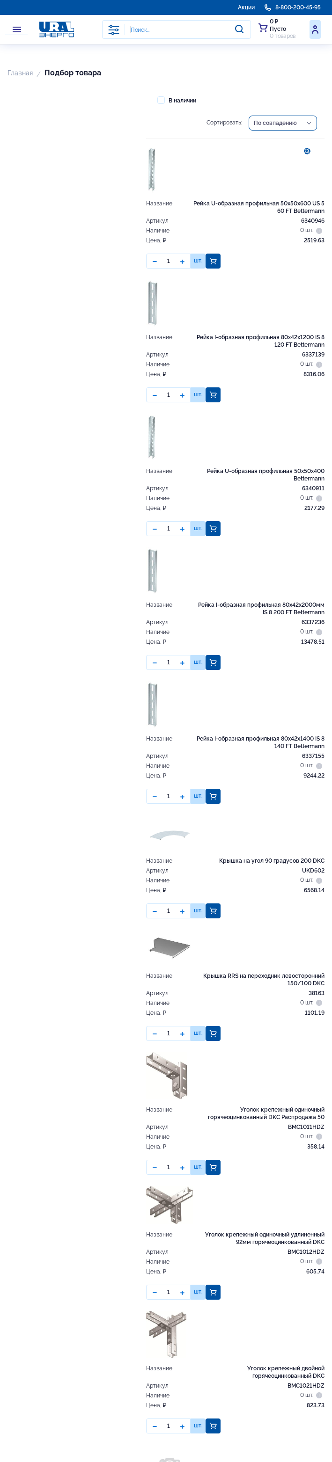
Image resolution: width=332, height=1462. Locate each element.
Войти (315, 29)
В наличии (176, 100)
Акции (246, 7)
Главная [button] (20, 73)
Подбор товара (72, 72)
